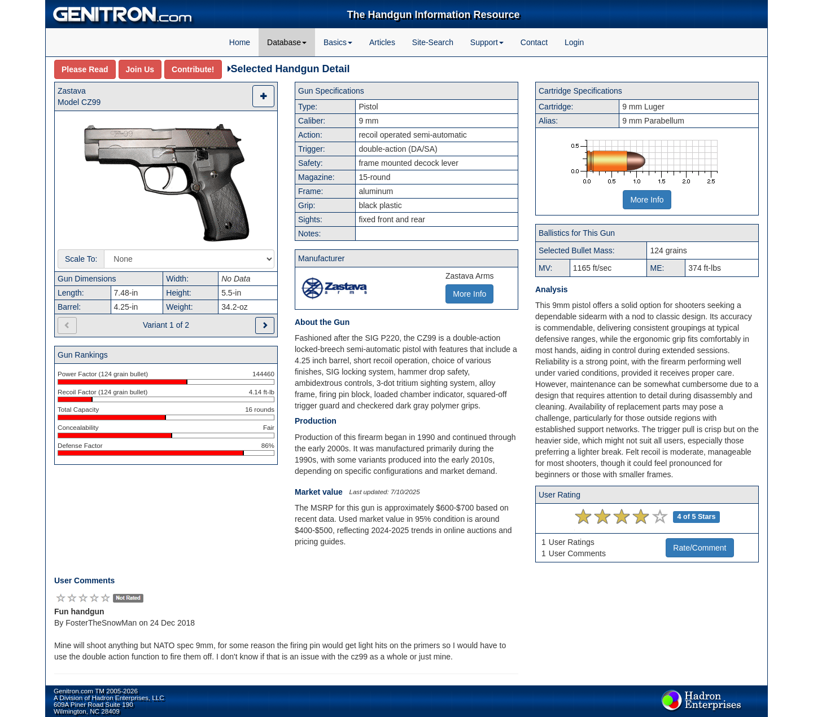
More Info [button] (469, 293)
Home (239, 42)
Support (487, 42)
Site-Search (432, 42)
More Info (646, 199)
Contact (534, 42)
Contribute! (193, 69)
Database (287, 42)
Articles (382, 42)
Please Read (85, 69)
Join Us (140, 69)
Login (574, 42)
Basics (338, 42)
